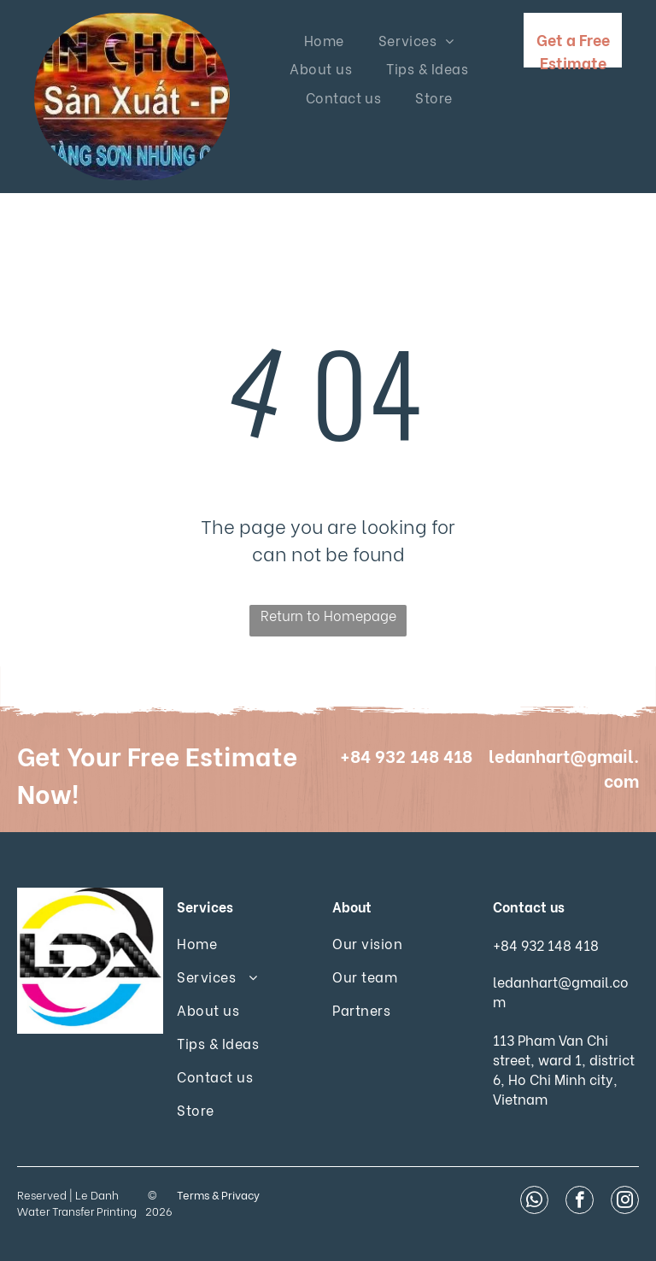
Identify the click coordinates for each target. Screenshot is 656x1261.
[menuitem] (324, 40)
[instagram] (625, 1202)
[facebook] (579, 1202)
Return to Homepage (328, 615)
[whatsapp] (534, 1202)
